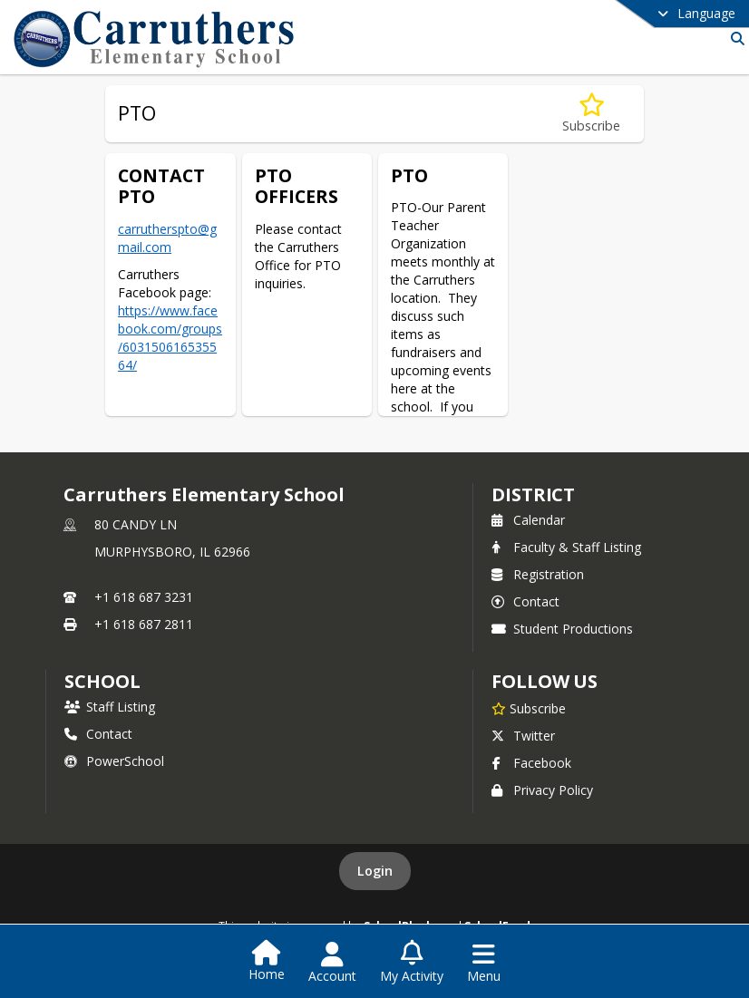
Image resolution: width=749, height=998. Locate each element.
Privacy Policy (542, 790)
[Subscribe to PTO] (591, 114)
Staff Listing (109, 706)
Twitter (523, 735)
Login (375, 870)
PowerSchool (114, 761)
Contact (525, 601)
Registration (537, 574)
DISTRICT (533, 494)
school (102, 681)
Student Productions (562, 628)
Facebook (531, 762)
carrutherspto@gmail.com (167, 238)
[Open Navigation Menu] (484, 962)
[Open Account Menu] (332, 962)
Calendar (528, 519)
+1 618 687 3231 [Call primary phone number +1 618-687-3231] (143, 597)
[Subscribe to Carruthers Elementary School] (528, 708)
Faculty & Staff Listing (566, 547)
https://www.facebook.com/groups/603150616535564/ (170, 337)
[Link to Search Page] (734, 38)
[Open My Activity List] (411, 962)
